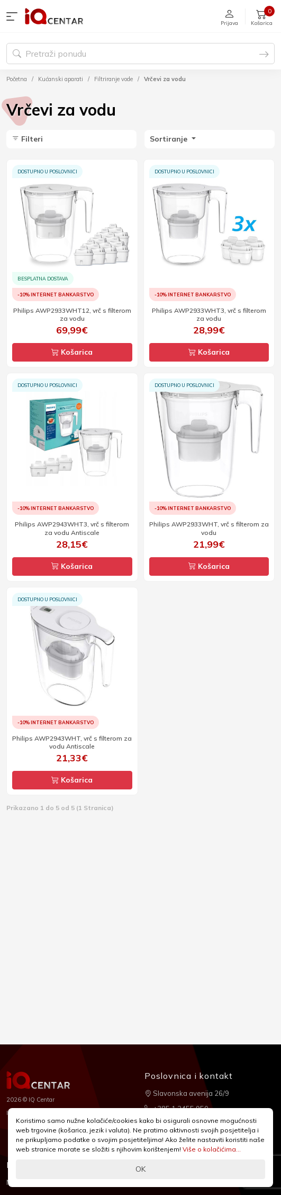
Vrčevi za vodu (165, 79)
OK (140, 1169)
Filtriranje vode (113, 79)
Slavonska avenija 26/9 (186, 1093)
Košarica (72, 352)
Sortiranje (169, 139)
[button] (14, 16)
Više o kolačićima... (212, 1149)
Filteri (27, 139)
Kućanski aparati (60, 79)
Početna (16, 79)
